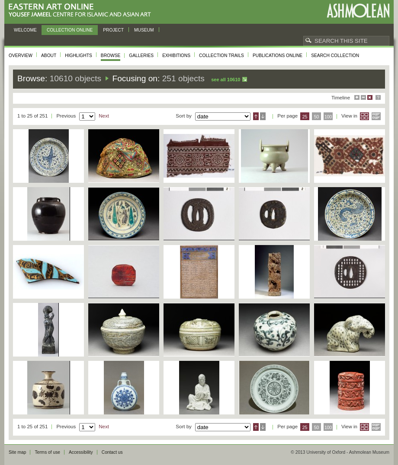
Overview (20, 55)
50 (316, 117)
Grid (364, 116)
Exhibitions (176, 55)
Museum (144, 30)
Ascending (256, 116)
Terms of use (47, 452)
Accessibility (81, 452)
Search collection (335, 55)
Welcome (25, 30)
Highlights (78, 55)
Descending (263, 116)
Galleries (141, 55)
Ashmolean (358, 10)
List (376, 116)
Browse (111, 55)
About (48, 55)
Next (104, 115)
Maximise (356, 97)
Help (378, 97)
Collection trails (221, 55)
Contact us (112, 452)
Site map (17, 452)
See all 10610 (225, 79)
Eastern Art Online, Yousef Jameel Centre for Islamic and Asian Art (82, 10)
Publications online (277, 55)
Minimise (363, 97)
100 (328, 117)
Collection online (70, 30)
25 (305, 117)
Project (113, 30)
